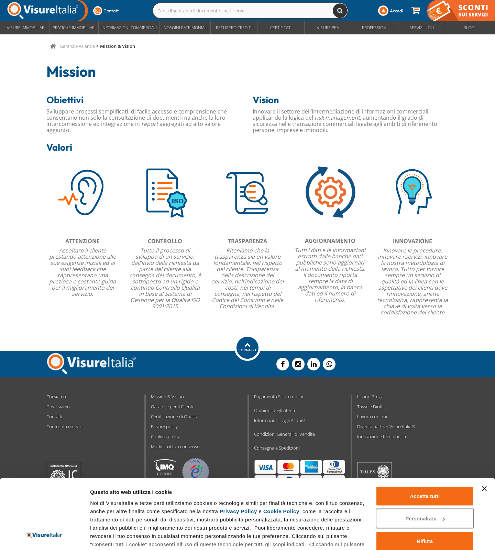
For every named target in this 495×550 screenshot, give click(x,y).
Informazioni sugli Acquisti (280, 420)
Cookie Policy (281, 469)
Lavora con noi (372, 416)
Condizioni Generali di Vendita (284, 434)
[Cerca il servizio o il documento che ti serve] (340, 10)
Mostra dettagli (108, 536)
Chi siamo (56, 396)
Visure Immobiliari (26, 28)
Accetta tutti (425, 453)
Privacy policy (164, 426)
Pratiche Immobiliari (74, 28)
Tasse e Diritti (370, 406)
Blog (468, 28)
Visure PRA (328, 28)
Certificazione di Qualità (174, 416)
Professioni (374, 28)
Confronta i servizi (64, 426)
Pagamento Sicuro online (279, 396)
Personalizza (425, 476)
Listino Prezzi (370, 396)
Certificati (281, 28)
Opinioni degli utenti (274, 410)
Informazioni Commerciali (129, 28)
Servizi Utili (421, 28)
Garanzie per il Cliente (173, 406)
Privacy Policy (238, 469)
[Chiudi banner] (484, 446)
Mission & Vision (167, 396)
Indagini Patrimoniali (185, 28)
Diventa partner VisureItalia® (386, 426)
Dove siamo (58, 406)
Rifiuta (425, 499)
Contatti (54, 416)
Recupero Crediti (234, 28)
